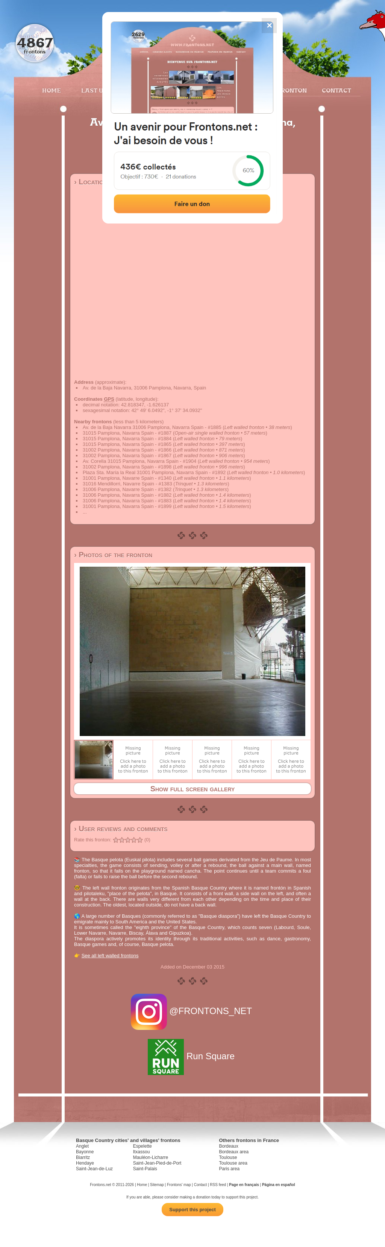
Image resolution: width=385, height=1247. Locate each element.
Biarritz (83, 1157)
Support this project (192, 1209)
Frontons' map (179, 1185)
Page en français (244, 1185)
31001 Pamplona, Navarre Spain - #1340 (127, 478)
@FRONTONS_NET (193, 1011)
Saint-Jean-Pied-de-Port (157, 1163)
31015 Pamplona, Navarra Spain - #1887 (127, 433)
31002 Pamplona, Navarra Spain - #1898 (127, 467)
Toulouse (228, 1157)
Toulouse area (233, 1163)
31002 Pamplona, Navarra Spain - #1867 (127, 455)
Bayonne (85, 1151)
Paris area (229, 1168)
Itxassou (141, 1151)
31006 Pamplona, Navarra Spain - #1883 (127, 500)
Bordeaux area (234, 1151)
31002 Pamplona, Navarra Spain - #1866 (127, 450)
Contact (335, 90)
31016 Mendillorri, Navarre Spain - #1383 (127, 484)
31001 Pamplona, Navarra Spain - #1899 (127, 506)
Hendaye (85, 1163)
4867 (35, 42)
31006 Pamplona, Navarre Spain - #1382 (127, 489)
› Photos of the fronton (113, 555)
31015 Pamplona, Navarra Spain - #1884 (127, 438)
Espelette (142, 1146)
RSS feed (218, 1185)
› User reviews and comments (121, 828)
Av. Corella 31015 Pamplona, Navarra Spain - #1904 (139, 461)
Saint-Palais (145, 1168)
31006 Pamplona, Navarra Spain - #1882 (127, 495)
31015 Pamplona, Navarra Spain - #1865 (127, 444)
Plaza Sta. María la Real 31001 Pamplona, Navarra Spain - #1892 (154, 472)
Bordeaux (228, 1146)
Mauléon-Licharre (150, 1157)
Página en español (278, 1185)
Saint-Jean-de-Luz (94, 1168)
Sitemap (157, 1185)
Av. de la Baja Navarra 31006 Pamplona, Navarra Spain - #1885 (152, 427)
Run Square (192, 1056)
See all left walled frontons (110, 955)
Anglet (82, 1146)
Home (51, 90)
